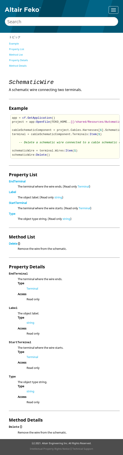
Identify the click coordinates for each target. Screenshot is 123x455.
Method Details (18, 65)
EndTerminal (17, 181)
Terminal (83, 186)
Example (14, 43)
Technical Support (82, 448)
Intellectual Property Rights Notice (50, 448)
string (58, 197)
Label (12, 192)
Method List (16, 54)
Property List (16, 49)
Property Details (18, 60)
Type (12, 214)
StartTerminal (18, 203)
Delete (13, 244)
